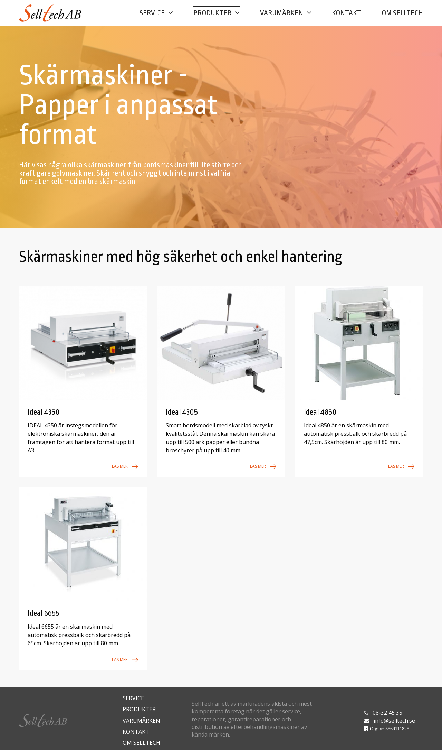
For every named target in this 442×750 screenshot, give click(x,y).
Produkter (212, 13)
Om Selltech (402, 13)
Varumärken (281, 13)
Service (152, 13)
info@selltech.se (394, 717)
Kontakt (346, 13)
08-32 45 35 (387, 709)
